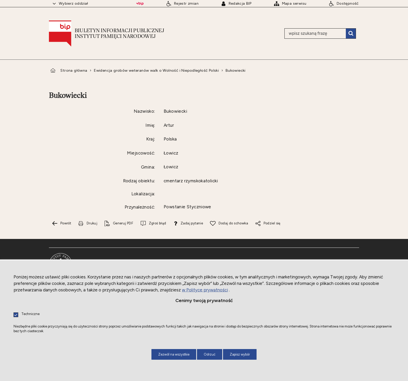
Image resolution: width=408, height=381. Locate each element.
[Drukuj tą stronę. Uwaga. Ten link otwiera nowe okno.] (87, 223)
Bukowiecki (236, 70)
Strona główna (73, 70)
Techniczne (30, 314)
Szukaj (351, 33)
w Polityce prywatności (205, 289)
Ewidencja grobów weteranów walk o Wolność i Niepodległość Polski (156, 70)
